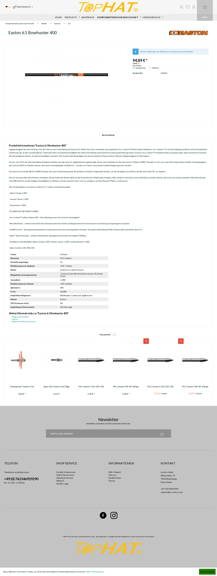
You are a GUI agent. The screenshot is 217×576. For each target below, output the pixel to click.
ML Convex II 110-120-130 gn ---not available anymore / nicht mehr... (160, 387)
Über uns (112, 475)
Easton (13, 319)
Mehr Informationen (95, 571)
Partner (111, 481)
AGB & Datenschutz (65, 475)
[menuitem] (22, 7)
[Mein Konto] (194, 7)
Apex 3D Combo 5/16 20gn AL (56, 387)
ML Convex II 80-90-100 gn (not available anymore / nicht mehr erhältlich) (195, 387)
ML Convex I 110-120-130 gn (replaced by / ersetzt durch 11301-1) (91, 387)
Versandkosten (101, 536)
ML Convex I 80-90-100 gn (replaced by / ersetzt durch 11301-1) (126, 387)
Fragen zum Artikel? (19, 317)
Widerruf (60, 481)
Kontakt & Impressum (65, 472)
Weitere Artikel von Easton (22, 321)
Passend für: (108, 334)
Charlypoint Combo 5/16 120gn (22, 387)
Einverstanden (207, 571)
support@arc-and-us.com (172, 492)
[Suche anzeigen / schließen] (182, 7)
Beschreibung (108, 135)
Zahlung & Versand (64, 478)
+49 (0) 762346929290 (21, 479)
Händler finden (114, 478)
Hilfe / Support (114, 472)
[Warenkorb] (205, 10)
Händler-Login (62, 483)
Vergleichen (139, 68)
